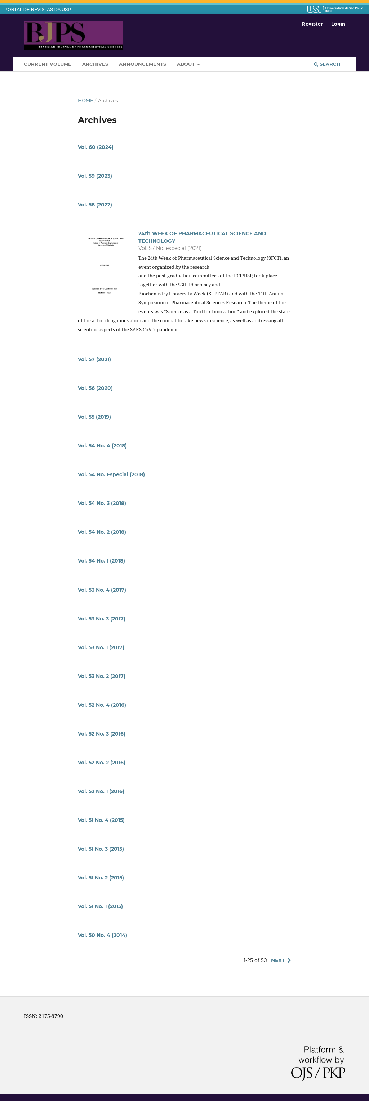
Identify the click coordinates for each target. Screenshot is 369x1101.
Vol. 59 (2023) (95, 176)
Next (278, 960)
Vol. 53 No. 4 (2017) (102, 590)
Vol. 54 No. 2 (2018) (102, 532)
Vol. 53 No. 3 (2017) (101, 618)
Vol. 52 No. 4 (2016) (102, 705)
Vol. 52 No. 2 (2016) (101, 762)
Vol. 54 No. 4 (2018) (102, 445)
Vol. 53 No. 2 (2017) (101, 676)
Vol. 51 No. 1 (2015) (100, 906)
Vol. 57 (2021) (94, 359)
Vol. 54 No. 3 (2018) (102, 503)
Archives (95, 64)
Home (85, 100)
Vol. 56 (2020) (95, 388)
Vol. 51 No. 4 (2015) (101, 820)
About (186, 64)
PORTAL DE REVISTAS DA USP (38, 9)
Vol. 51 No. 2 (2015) (101, 877)
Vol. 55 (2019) (94, 417)
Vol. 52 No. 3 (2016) (101, 734)
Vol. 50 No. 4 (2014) (102, 935)
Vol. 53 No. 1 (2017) (101, 647)
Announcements (142, 64)
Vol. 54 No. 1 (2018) (101, 561)
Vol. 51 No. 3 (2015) (101, 849)
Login (338, 24)
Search (327, 64)
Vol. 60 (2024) (96, 147)
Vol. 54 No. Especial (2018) (111, 474)
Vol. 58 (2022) (95, 204)
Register (312, 24)
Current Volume (47, 64)
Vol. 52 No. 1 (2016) (101, 791)
